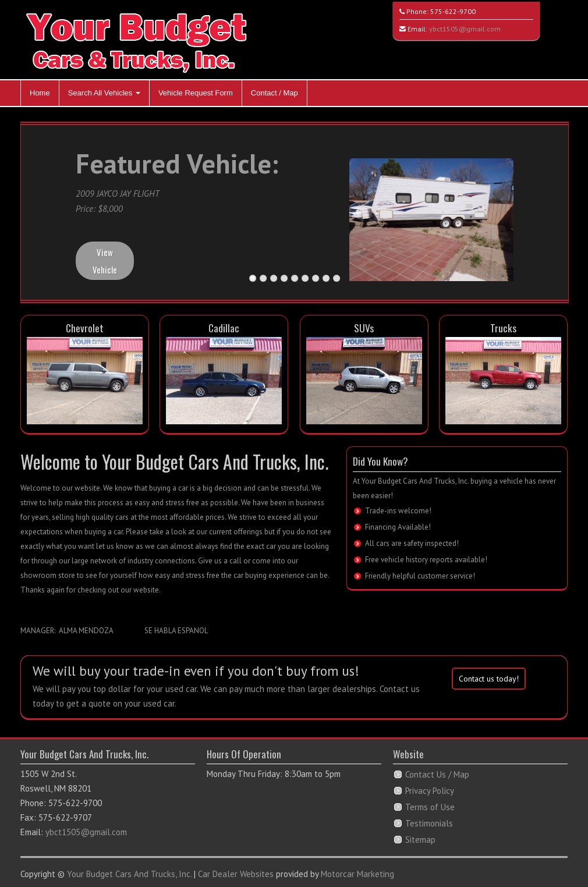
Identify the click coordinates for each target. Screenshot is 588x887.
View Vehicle (105, 261)
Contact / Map (274, 92)
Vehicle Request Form (195, 92)
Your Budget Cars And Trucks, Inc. (129, 873)
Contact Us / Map (437, 774)
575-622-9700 (453, 11)
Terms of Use (430, 807)
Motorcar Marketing (357, 873)
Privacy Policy (429, 790)
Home (40, 92)
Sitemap (420, 839)
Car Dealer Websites (236, 873)
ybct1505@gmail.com (465, 28)
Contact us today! (489, 678)
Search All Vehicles (104, 92)
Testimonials (429, 823)
